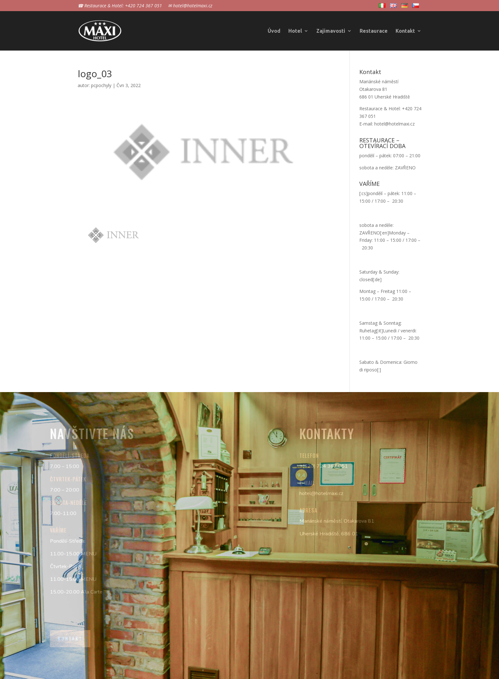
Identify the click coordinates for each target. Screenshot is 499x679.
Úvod (274, 31)
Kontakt (405, 31)
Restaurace (374, 31)
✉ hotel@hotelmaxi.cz (190, 6)
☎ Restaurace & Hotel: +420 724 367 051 (120, 6)
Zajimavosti (330, 31)
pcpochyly (101, 85)
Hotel (295, 31)
